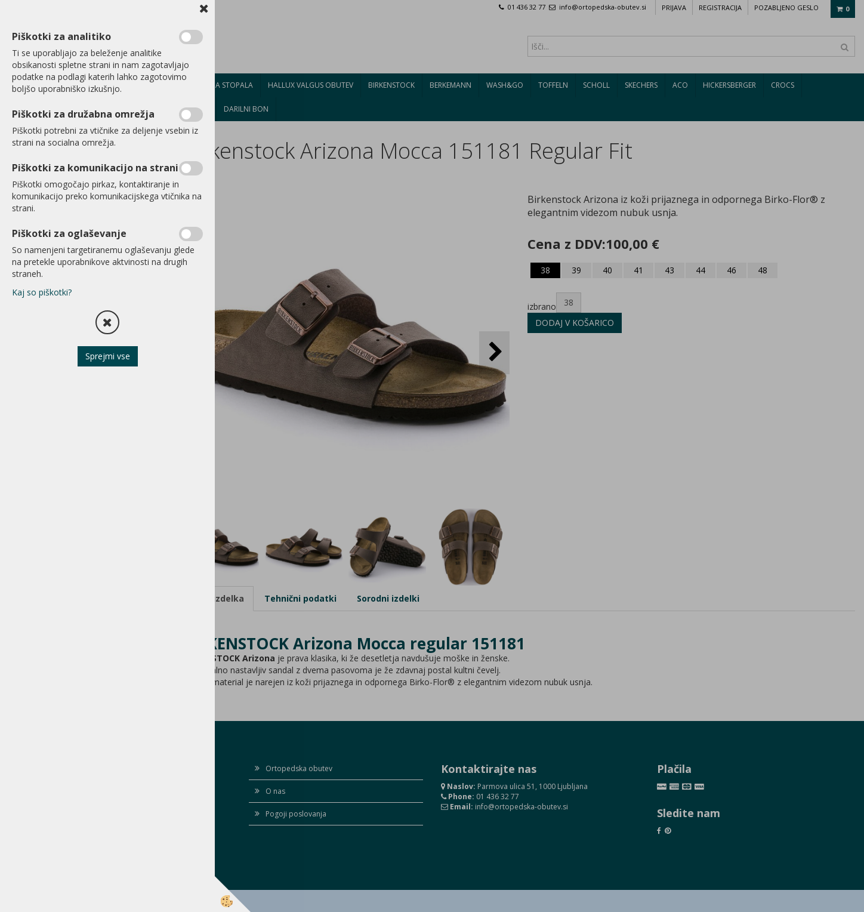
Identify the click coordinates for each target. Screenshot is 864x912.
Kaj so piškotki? (42, 292)
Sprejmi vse (107, 356)
